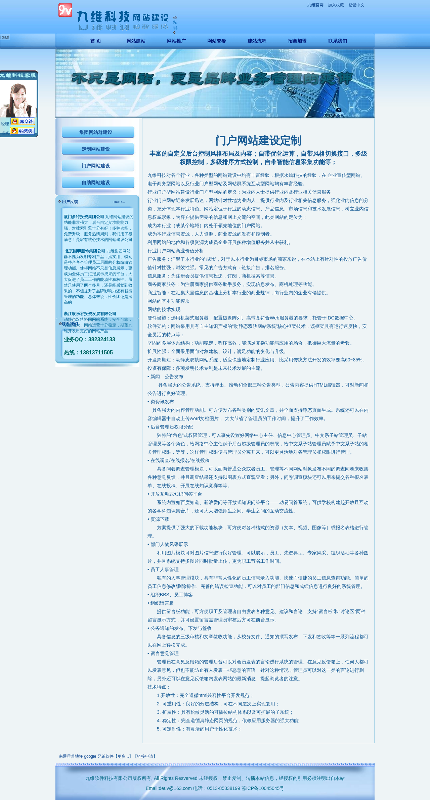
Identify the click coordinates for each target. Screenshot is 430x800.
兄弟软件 (105, 756)
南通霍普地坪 (71, 756)
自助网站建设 (96, 182)
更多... (123, 756)
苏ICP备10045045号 (263, 788)
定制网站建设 (96, 149)
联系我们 (337, 41)
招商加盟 (297, 41)
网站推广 (176, 41)
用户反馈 (70, 201)
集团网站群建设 (95, 132)
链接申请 (145, 756)
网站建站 (136, 41)
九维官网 (315, 5)
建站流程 (257, 41)
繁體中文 (356, 5)
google (90, 756)
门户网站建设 (96, 165)
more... (119, 201)
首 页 (95, 41)
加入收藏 (336, 5)
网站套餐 (216, 41)
